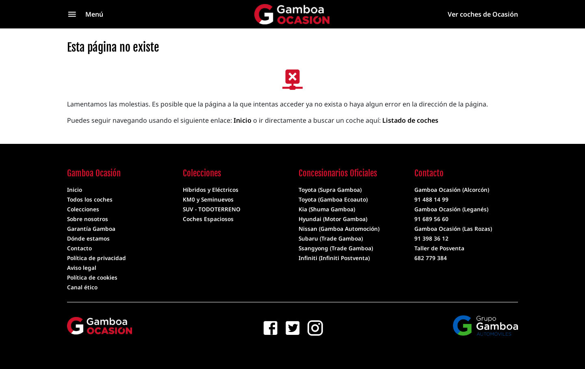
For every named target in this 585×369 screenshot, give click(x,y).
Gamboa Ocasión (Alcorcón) (451, 189)
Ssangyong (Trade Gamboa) (336, 248)
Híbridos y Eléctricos (210, 189)
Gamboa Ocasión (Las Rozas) (453, 228)
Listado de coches (410, 120)
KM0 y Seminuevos (208, 199)
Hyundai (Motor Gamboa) (333, 219)
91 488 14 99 (431, 199)
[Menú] (101, 14)
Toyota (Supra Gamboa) (330, 189)
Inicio (242, 120)
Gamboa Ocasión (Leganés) (451, 209)
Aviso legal (81, 267)
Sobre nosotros (87, 219)
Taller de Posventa (439, 248)
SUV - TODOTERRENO (211, 209)
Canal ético (82, 287)
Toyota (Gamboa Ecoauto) (333, 199)
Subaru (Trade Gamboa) (331, 238)
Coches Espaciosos (208, 219)
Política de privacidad (96, 258)
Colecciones (83, 209)
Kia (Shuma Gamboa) (327, 209)
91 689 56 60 (431, 219)
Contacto (79, 248)
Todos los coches (90, 199)
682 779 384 (430, 258)
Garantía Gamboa (91, 228)
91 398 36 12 (431, 238)
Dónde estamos (88, 238)
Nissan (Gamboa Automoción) (339, 228)
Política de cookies (92, 277)
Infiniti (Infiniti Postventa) (334, 258)
